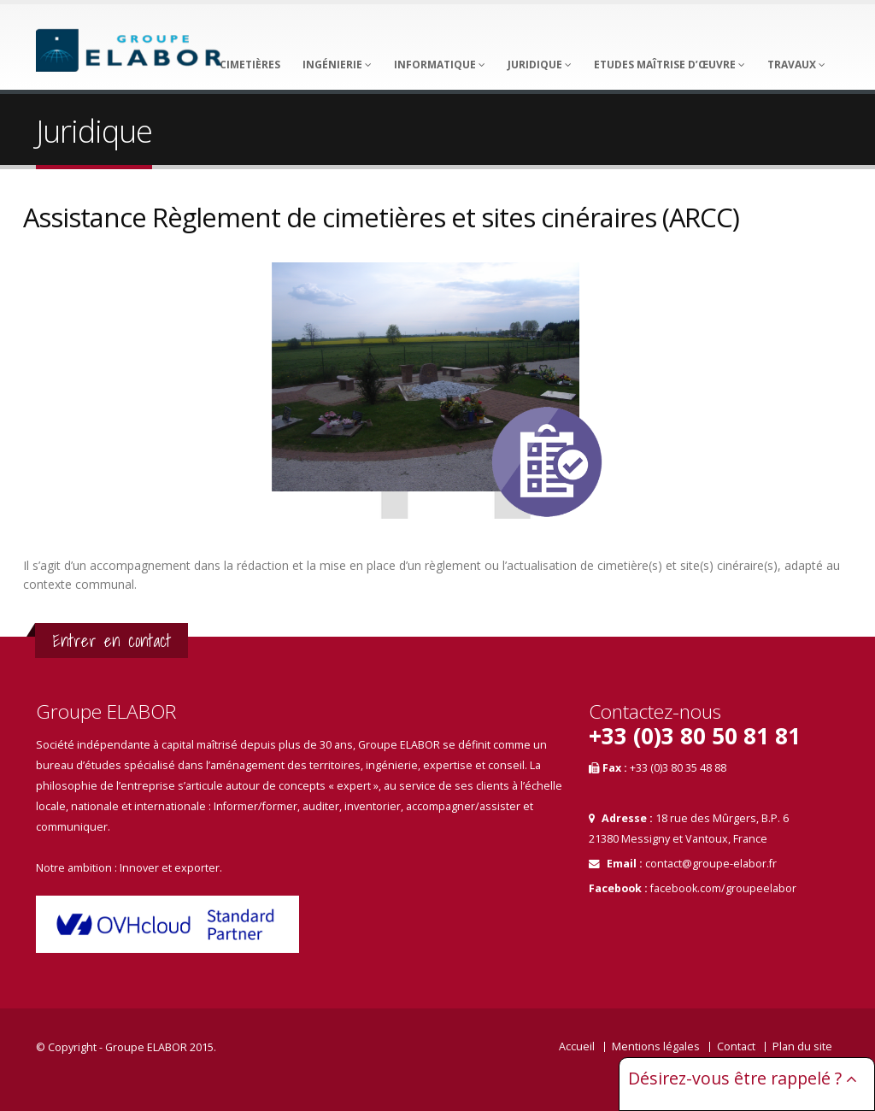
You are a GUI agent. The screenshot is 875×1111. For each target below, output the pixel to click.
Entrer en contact (111, 640)
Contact (736, 1046)
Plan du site (802, 1046)
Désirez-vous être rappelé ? (742, 1078)
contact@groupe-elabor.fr (711, 863)
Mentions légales (656, 1046)
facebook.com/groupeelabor (723, 888)
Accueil (577, 1046)
